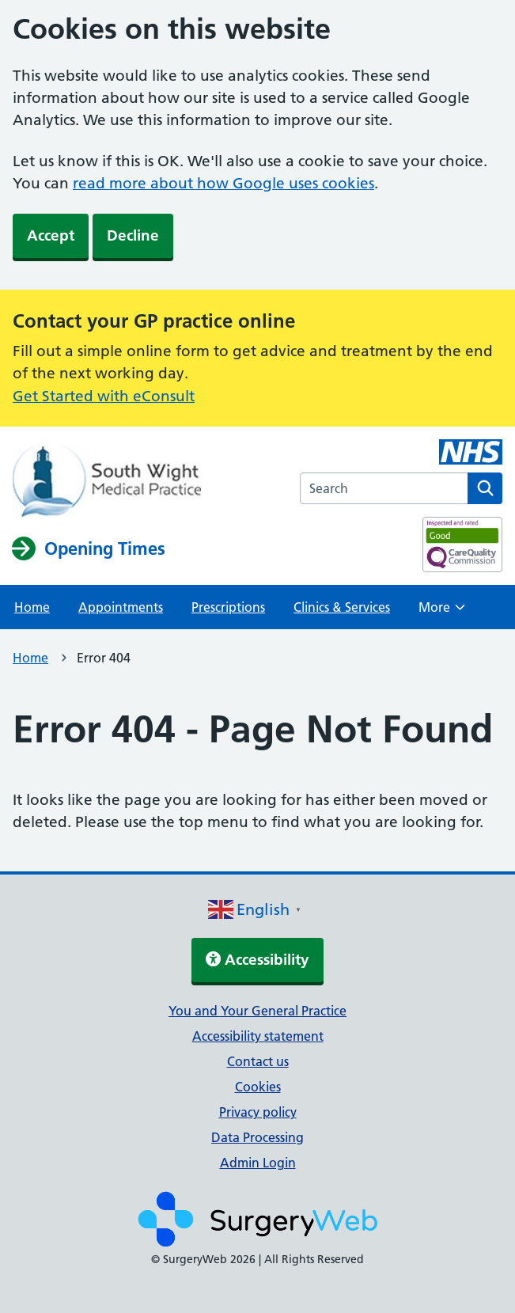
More (441, 611)
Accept (50, 235)
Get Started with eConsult (104, 396)
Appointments (120, 607)
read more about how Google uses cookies (223, 183)
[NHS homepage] (107, 480)
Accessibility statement (258, 1036)
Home (32, 607)
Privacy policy (258, 1112)
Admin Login (258, 1163)
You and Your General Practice (257, 1011)
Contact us (258, 1061)
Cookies (258, 1087)
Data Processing (257, 1137)
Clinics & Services (341, 607)
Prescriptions (228, 607)
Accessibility (257, 960)
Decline (133, 235)
